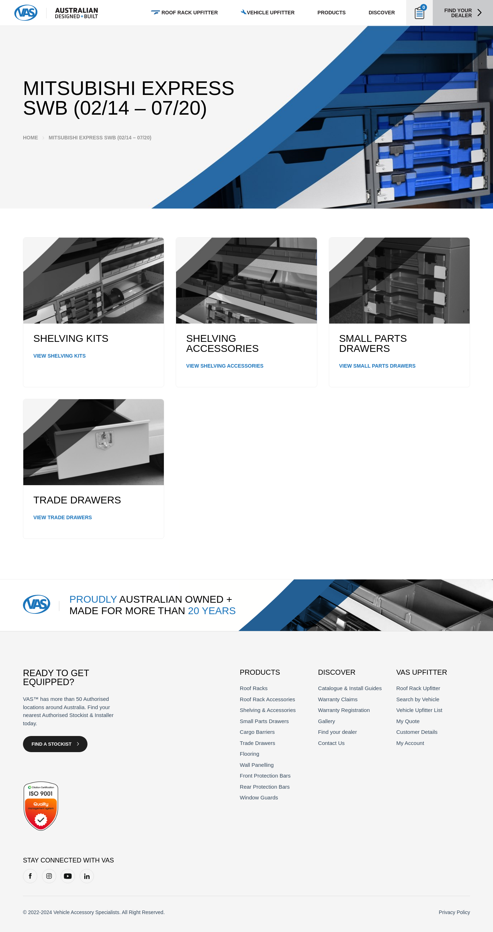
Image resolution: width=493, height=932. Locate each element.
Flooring (249, 754)
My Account (410, 743)
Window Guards (259, 797)
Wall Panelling (257, 765)
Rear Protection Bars (265, 787)
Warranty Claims (337, 699)
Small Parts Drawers (264, 721)
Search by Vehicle (417, 699)
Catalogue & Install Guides (350, 688)
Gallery (326, 721)
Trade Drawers (257, 743)
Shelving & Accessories (268, 710)
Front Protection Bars (265, 776)
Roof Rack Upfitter (418, 688)
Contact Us (331, 743)
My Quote (407, 721)
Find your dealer (458, 13)
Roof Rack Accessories (267, 699)
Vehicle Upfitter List (419, 710)
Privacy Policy (454, 912)
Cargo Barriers (257, 732)
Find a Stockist (51, 744)
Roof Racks (254, 688)
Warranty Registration (344, 710)
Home (30, 137)
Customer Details (416, 732)
